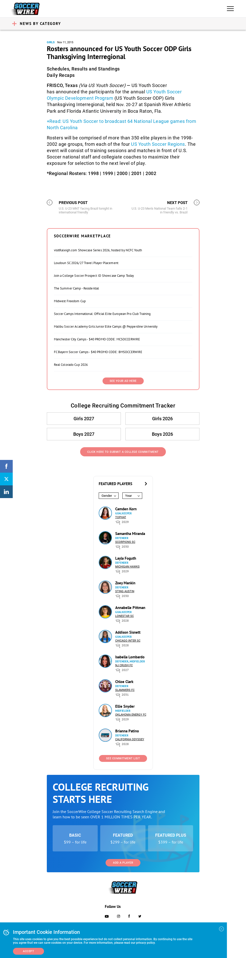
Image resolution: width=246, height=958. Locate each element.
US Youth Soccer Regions (158, 144)
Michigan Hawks (127, 566)
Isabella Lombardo (129, 657)
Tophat (120, 517)
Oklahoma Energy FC (130, 714)
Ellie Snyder (125, 706)
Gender (107, 496)
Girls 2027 (84, 418)
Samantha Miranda (130, 533)
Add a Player (123, 862)
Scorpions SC (125, 542)
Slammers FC (125, 690)
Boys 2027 (83, 434)
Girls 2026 (162, 418)
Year (128, 496)
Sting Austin (124, 591)
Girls (51, 42)
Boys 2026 (162, 434)
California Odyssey (129, 739)
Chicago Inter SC (127, 640)
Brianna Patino (127, 731)
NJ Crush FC (124, 665)
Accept (28, 951)
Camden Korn (126, 508)
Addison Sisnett (127, 632)
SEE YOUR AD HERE (123, 381)
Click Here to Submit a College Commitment (123, 452)
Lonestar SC (124, 616)
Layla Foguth (125, 558)
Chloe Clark (124, 681)
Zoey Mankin (125, 582)
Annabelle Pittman (130, 607)
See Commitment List (123, 758)
